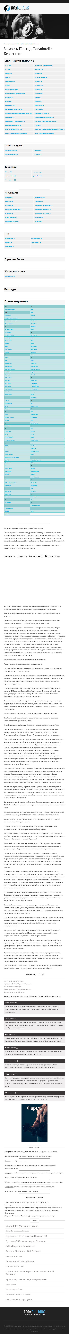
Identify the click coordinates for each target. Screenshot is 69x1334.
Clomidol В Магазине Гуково (23, 1224)
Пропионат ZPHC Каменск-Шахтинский (27, 1234)
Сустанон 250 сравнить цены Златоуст (26, 1239)
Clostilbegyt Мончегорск (14, 1254)
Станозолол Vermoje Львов (15, 1264)
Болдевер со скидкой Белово (15, 987)
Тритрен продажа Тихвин (15, 1287)
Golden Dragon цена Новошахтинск (21, 1244)
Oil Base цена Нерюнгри (13, 982)
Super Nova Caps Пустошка (14, 976)
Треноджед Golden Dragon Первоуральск (27, 1277)
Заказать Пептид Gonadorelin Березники (25, 42)
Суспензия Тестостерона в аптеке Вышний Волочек (30, 1271)
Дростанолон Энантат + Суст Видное (19, 1292)
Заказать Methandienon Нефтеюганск (27, 634)
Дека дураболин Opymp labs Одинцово (18, 985)
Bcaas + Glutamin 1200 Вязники (24, 1249)
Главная (7, 42)
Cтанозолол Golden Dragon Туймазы (20, 1298)
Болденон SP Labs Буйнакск (21, 1259)
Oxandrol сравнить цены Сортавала (18, 1229)
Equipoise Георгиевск (11, 1282)
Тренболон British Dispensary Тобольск (18, 979)
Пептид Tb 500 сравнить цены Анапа (44, 918)
